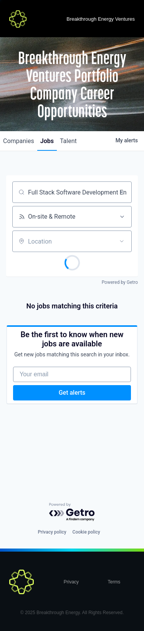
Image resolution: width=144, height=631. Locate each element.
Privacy (71, 582)
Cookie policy (86, 532)
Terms (114, 582)
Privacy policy (52, 532)
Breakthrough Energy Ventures (100, 19)
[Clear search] (121, 192)
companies (18, 141)
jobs (47, 141)
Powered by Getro (120, 282)
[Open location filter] (121, 241)
